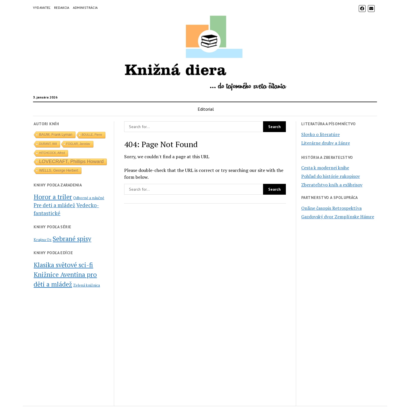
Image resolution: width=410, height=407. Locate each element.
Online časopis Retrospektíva (331, 208)
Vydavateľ (42, 7)
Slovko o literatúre (320, 134)
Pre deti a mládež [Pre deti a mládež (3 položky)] (54, 205)
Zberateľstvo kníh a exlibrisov (331, 185)
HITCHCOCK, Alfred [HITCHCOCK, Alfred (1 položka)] (52, 153)
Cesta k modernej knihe (325, 168)
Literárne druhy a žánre (325, 143)
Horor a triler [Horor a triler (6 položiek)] (53, 196)
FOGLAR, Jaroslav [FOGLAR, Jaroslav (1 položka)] (78, 143)
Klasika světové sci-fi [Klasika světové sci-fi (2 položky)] (63, 264)
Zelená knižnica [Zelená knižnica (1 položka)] (86, 285)
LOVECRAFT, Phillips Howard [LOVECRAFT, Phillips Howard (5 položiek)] (71, 161)
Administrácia (85, 7)
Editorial (206, 109)
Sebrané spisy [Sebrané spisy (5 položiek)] (72, 238)
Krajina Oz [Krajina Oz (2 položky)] (43, 239)
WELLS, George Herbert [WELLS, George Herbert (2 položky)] (58, 170)
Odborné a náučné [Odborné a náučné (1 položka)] (88, 197)
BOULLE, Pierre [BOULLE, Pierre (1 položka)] (92, 134)
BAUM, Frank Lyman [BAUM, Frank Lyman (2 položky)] (55, 135)
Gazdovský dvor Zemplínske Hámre (337, 216)
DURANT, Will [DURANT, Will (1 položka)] (48, 143)
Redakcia (61, 7)
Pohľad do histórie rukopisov (330, 176)
